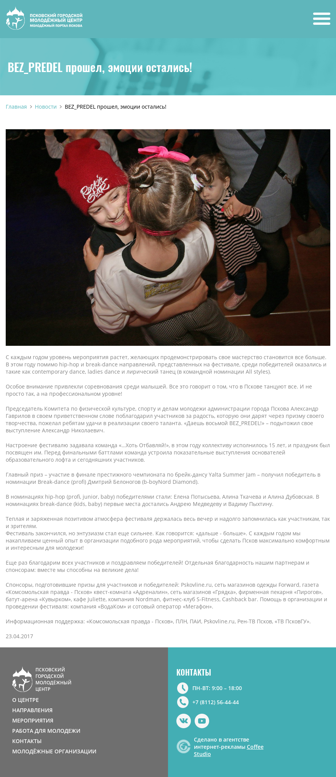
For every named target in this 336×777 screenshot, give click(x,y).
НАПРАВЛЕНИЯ (32, 710)
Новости (46, 106)
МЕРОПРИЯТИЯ (32, 720)
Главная (16, 106)
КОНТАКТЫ (27, 741)
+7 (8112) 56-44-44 (215, 702)
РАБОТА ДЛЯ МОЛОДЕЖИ (46, 730)
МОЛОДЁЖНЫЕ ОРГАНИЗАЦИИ (54, 751)
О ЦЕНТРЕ (25, 699)
